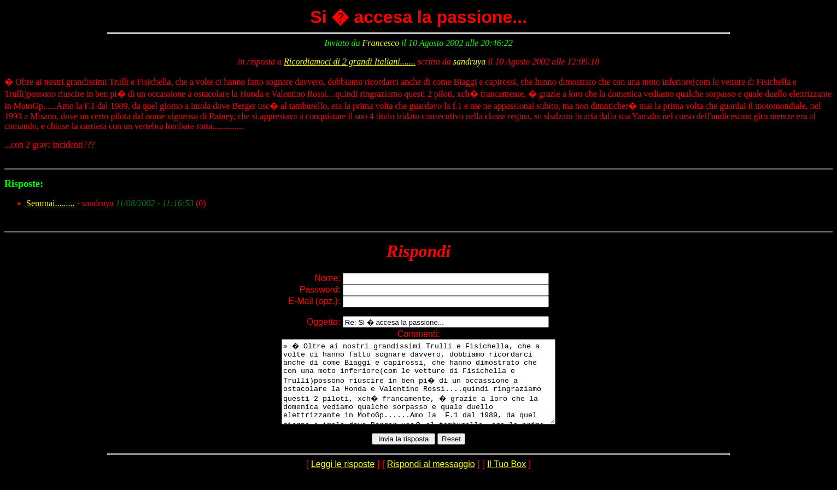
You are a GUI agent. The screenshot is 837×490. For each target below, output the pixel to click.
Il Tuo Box (506, 480)
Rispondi (418, 251)
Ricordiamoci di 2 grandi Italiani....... (349, 61)
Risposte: (23, 183)
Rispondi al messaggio (431, 480)
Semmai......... (50, 203)
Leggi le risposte (343, 480)
